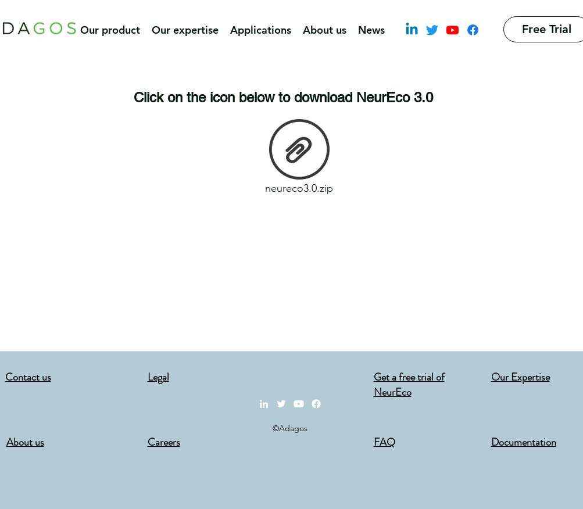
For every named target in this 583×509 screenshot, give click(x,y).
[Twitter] (432, 30)
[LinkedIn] (412, 30)
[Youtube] (452, 30)
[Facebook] (473, 30)
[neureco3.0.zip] (299, 159)
